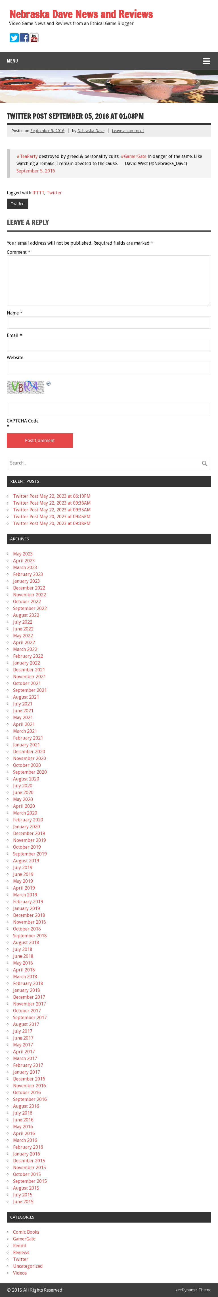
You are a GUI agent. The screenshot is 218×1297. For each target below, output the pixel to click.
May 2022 (23, 635)
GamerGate (24, 1239)
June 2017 (23, 1038)
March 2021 (25, 731)
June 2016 (23, 1120)
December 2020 (29, 751)
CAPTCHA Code (23, 421)
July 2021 (22, 704)
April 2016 (24, 1133)
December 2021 (29, 670)
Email (14, 335)
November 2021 (29, 676)
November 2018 (29, 922)
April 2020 (24, 806)
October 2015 (27, 1174)
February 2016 (28, 1147)
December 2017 (29, 997)
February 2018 (28, 983)
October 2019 (27, 847)
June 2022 (23, 629)
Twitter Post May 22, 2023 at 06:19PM (52, 496)
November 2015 (29, 1167)
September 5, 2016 (35, 171)
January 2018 (26, 990)
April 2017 (24, 1051)
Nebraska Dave (90, 130)
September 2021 (30, 690)
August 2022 (26, 615)
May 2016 (23, 1126)
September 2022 (30, 608)
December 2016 (29, 1079)
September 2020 (30, 772)
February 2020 (28, 820)
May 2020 (23, 799)
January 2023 (26, 581)
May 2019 (23, 881)
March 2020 (25, 813)
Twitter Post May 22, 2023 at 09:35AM (52, 510)
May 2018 (23, 963)
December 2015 (29, 1160)
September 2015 (30, 1181)
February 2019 (28, 901)
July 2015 (22, 1195)
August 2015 (26, 1188)
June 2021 (23, 710)
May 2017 (23, 1045)
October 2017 (27, 1010)
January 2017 (26, 1072)
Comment (18, 252)
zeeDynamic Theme (193, 1290)
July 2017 (22, 1031)
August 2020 (26, 779)
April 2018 (24, 970)
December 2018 (29, 915)
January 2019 (26, 908)
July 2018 (22, 949)
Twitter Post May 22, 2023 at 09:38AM (52, 503)
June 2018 (23, 956)
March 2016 (25, 1140)
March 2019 (25, 895)
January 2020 (26, 826)
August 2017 (26, 1024)
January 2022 (26, 663)
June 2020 (23, 792)
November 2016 (29, 1085)
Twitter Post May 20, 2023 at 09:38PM (52, 523)
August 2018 (26, 942)
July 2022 (22, 622)
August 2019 (26, 860)
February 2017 (28, 1065)
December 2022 (29, 588)
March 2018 (25, 976)
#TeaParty (27, 156)
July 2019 (22, 867)
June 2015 (23, 1201)
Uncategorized (28, 1266)
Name (14, 313)
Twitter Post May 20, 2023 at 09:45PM (52, 516)
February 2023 (28, 574)
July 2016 (22, 1113)
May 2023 (23, 554)
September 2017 (30, 1017)
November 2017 (29, 1004)
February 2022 (28, 656)
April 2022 (24, 642)
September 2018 (30, 935)
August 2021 (26, 697)
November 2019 (29, 840)
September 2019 (30, 854)
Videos (20, 1273)
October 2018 (27, 929)
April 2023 (24, 560)
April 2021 (24, 724)
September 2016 (30, 1099)
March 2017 (25, 1058)
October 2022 (27, 601)
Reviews (21, 1252)
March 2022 (25, 649)
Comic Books (26, 1232)
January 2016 (26, 1154)
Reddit (20, 1245)
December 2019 (29, 833)
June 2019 (23, 874)
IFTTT (38, 192)
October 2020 (27, 765)
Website (15, 357)
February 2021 (28, 738)
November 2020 (29, 758)
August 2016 (26, 1106)
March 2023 (25, 567)
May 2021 (23, 717)
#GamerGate (133, 156)
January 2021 (26, 745)
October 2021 (27, 683)
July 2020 (22, 785)
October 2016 (27, 1092)
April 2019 (24, 888)
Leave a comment (128, 130)
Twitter (54, 192)
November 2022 (29, 595)
